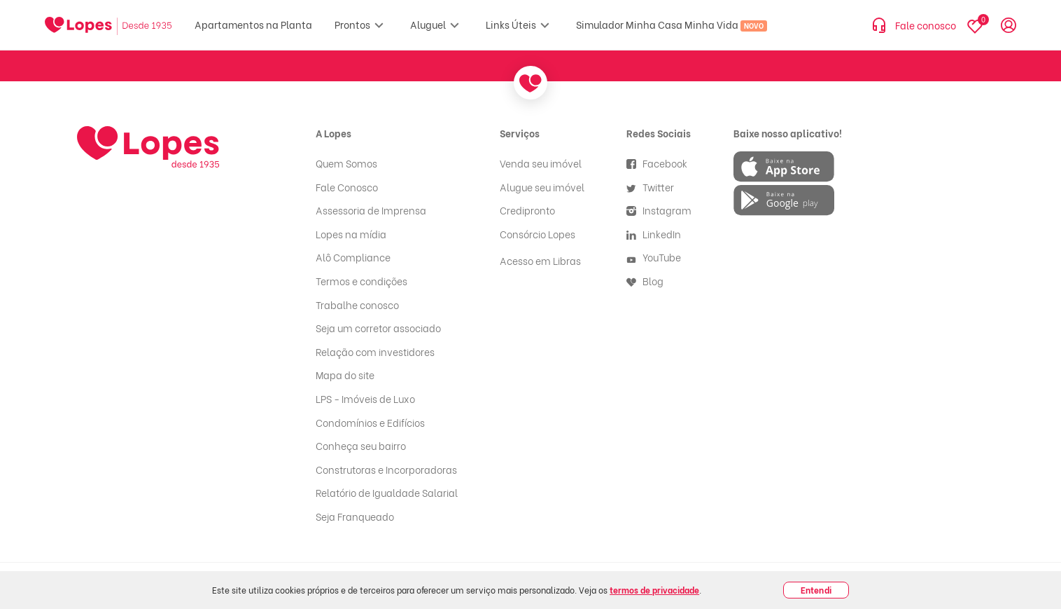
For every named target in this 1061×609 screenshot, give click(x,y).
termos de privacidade (654, 590)
